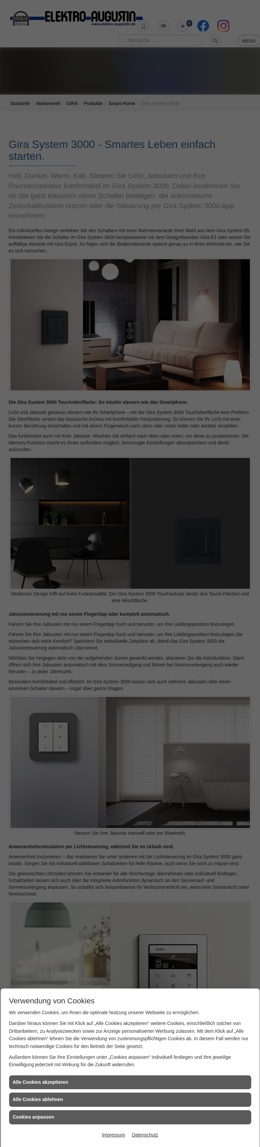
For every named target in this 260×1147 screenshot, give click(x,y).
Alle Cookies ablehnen (38, 1099)
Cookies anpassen (33, 1117)
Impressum (113, 1135)
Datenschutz (145, 1135)
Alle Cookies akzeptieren (40, 1082)
